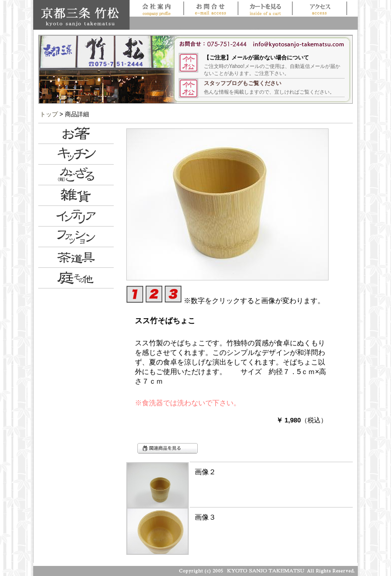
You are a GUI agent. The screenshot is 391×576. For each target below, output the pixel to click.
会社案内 (157, 8)
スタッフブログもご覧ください (242, 83)
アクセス (319, 8)
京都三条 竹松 (81, 15)
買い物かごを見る (265, 8)
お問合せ (211, 8)
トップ (49, 114)
